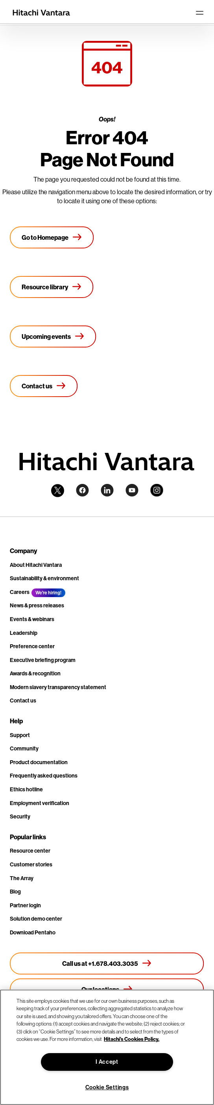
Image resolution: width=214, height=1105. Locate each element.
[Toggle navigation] (199, 12)
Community (24, 748)
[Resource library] (52, 287)
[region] (107, 1047)
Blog (15, 891)
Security (20, 816)
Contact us (23, 700)
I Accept (107, 1062)
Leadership (23, 633)
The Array (21, 878)
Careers (20, 592)
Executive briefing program (43, 660)
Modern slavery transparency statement (58, 687)
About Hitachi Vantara (36, 565)
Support (20, 735)
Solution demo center (36, 919)
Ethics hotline (26, 789)
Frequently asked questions (43, 775)
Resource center (30, 851)
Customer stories (31, 864)
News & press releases (37, 605)
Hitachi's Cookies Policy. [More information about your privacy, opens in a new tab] (131, 1039)
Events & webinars (32, 619)
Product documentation (39, 762)
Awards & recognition (35, 673)
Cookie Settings (107, 1087)
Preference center (32, 646)
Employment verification (39, 803)
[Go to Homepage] (52, 237)
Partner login (25, 905)
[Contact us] (44, 386)
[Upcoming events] (53, 336)
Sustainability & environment (44, 578)
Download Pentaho (32, 932)
